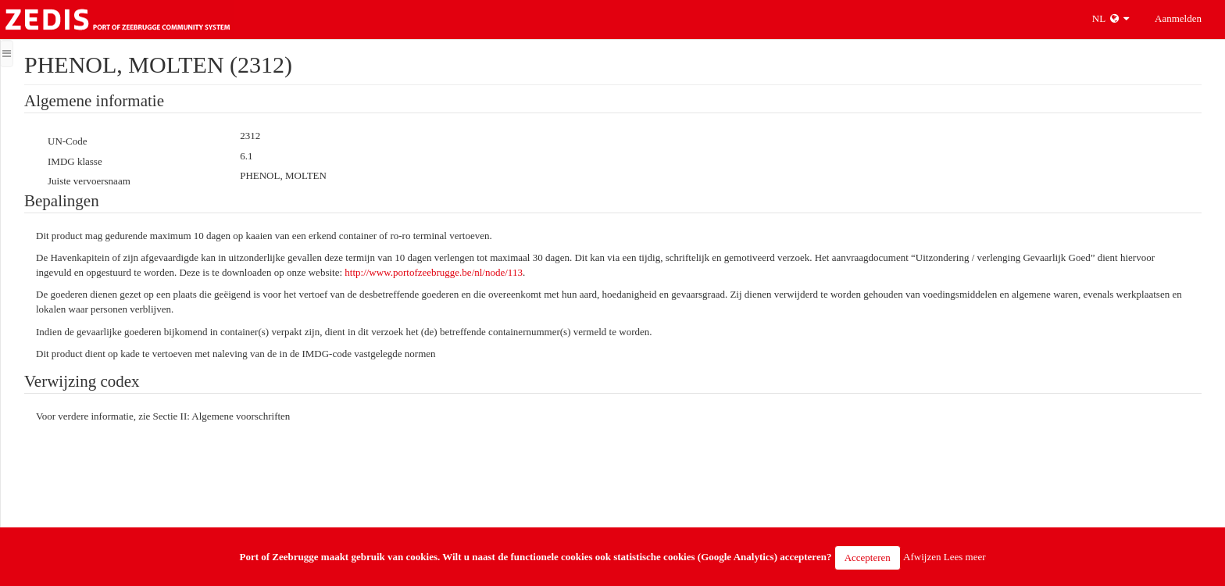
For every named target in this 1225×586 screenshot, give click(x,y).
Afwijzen (922, 557)
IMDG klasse (75, 161)
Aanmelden (1178, 18)
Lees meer (965, 557)
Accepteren (868, 557)
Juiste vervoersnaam (89, 181)
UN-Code (68, 141)
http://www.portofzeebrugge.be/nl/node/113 (434, 272)
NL (1110, 18)
